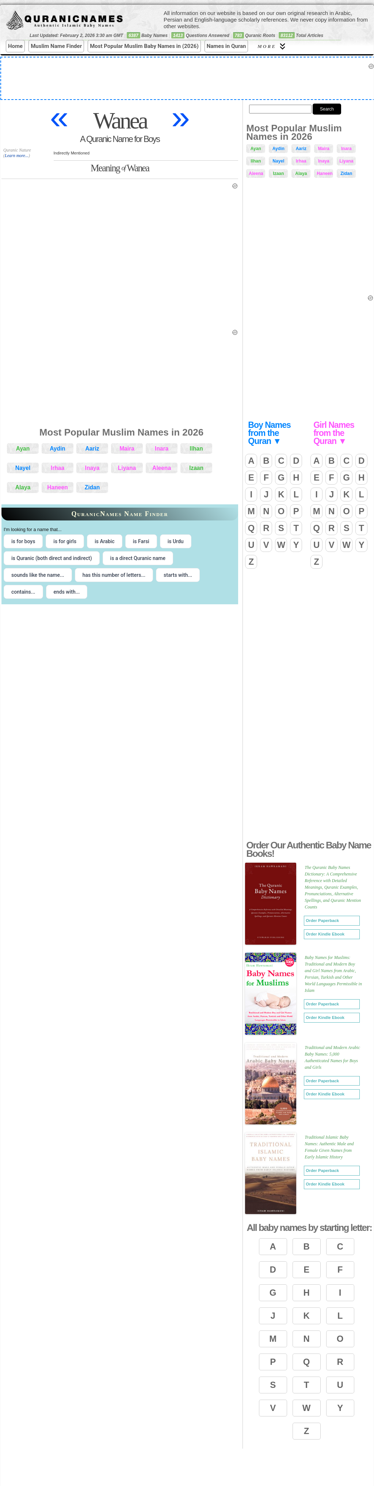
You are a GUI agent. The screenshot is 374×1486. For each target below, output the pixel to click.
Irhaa (57, 468)
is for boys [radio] (23, 541)
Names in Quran (226, 46)
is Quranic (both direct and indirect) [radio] (51, 558)
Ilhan (196, 448)
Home (15, 46)
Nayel (23, 468)
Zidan (92, 487)
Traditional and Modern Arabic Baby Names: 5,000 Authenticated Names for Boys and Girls (332, 1057)
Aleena (161, 468)
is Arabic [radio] (105, 541)
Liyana (127, 468)
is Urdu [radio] (176, 541)
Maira (126, 448)
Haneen (57, 487)
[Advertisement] (308, 778)
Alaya (23, 487)
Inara (161, 448)
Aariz (92, 448)
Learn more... (16, 155)
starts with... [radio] (178, 575)
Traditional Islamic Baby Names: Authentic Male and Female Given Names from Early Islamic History (329, 1147)
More (272, 46)
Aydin (57, 448)
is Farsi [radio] (141, 541)
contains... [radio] (23, 592)
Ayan (23, 448)
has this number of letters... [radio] (114, 575)
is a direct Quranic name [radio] (137, 558)
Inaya (92, 468)
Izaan (196, 468)
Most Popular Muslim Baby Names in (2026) (144, 46)
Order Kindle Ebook (325, 934)
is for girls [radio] (64, 541)
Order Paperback (322, 920)
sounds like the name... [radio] (37, 575)
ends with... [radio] (67, 592)
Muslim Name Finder (56, 46)
